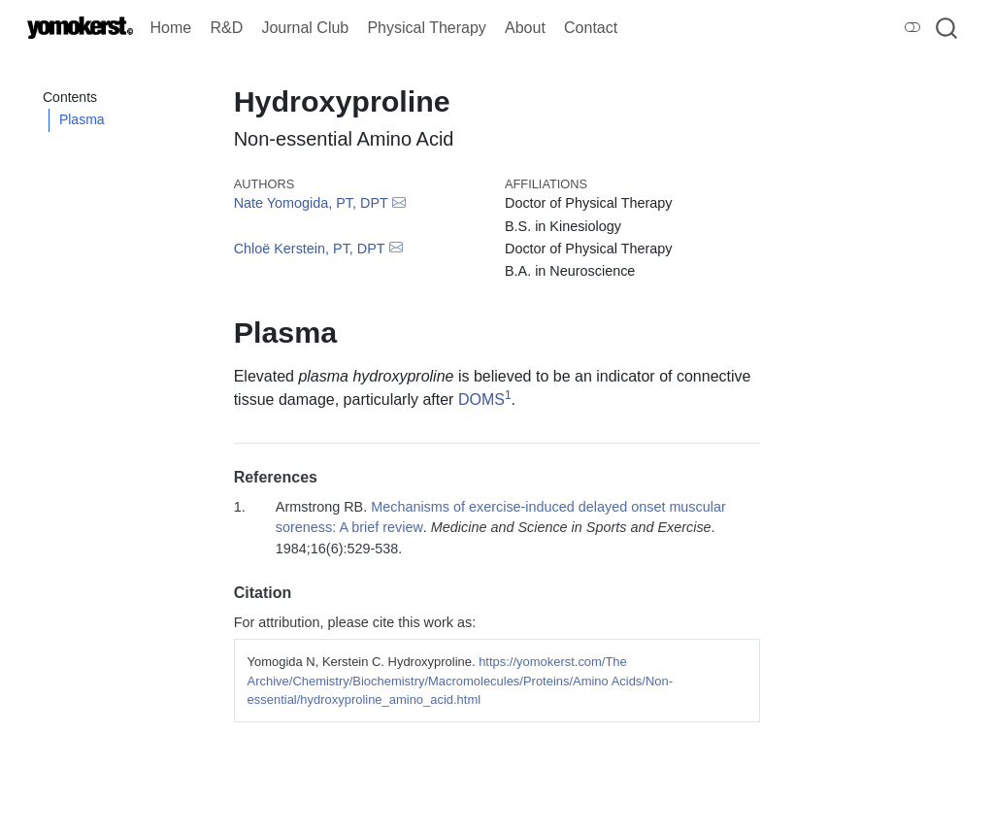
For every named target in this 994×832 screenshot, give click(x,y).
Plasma (82, 119)
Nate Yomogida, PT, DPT (311, 203)
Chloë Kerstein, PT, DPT (309, 248)
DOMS (481, 399)
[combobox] (947, 28)
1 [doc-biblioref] (508, 395)
